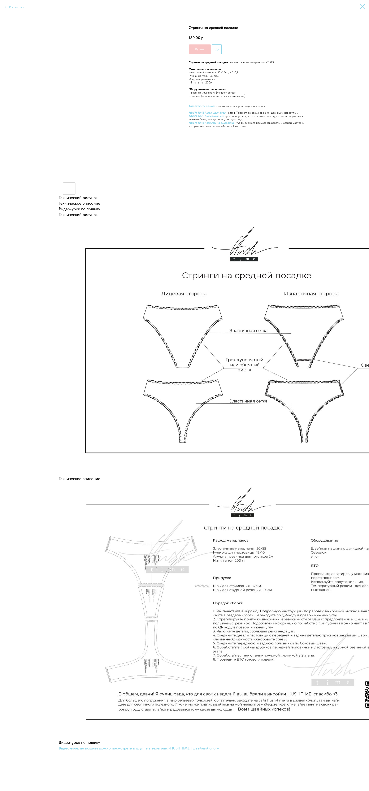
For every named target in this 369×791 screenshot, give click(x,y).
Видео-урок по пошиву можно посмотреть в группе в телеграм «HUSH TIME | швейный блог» (139, 748)
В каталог (17, 7)
